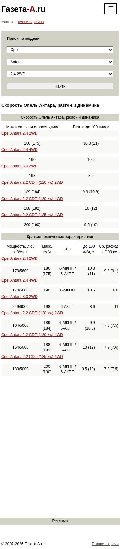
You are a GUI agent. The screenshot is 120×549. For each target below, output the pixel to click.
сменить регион (31, 22)
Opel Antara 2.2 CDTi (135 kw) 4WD (32, 215)
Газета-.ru (23, 8)
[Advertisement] (60, 446)
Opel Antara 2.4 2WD (19, 133)
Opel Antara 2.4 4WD (19, 150)
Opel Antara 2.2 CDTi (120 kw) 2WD (32, 182)
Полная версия (105, 544)
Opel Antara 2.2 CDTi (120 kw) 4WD (32, 199)
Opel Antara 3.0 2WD (19, 166)
